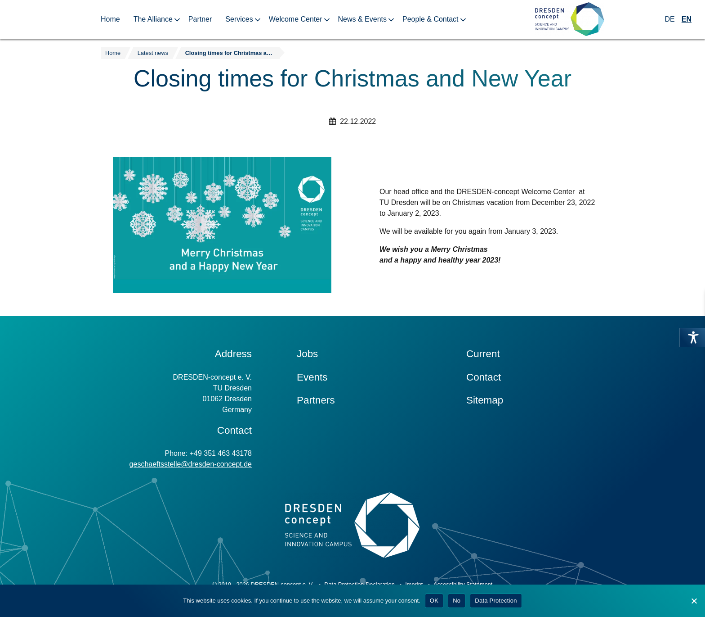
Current (483, 353)
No (456, 600)
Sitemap (484, 400)
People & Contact (430, 19)
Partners (316, 400)
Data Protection (496, 600)
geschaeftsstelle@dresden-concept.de (190, 464)
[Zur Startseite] (569, 19)
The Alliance (153, 19)
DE (670, 19)
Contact (483, 377)
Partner (200, 19)
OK (434, 600)
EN (687, 19)
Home (110, 19)
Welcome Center (295, 19)
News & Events (362, 19)
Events (312, 377)
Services (239, 19)
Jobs (307, 353)
